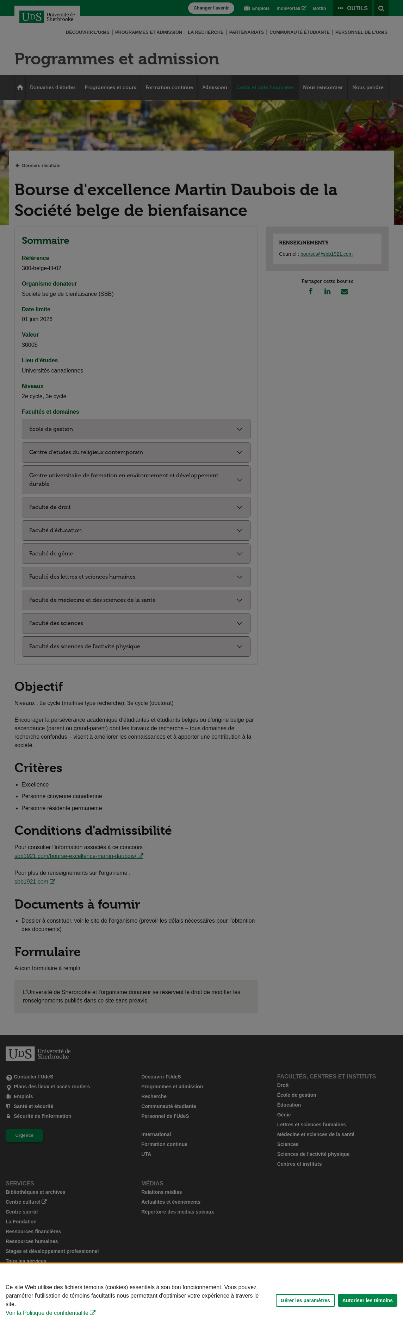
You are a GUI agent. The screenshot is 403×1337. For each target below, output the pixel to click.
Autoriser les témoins (367, 1300)
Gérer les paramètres (305, 1300)
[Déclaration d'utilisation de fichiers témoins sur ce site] (201, 1300)
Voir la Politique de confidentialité (47, 1313)
